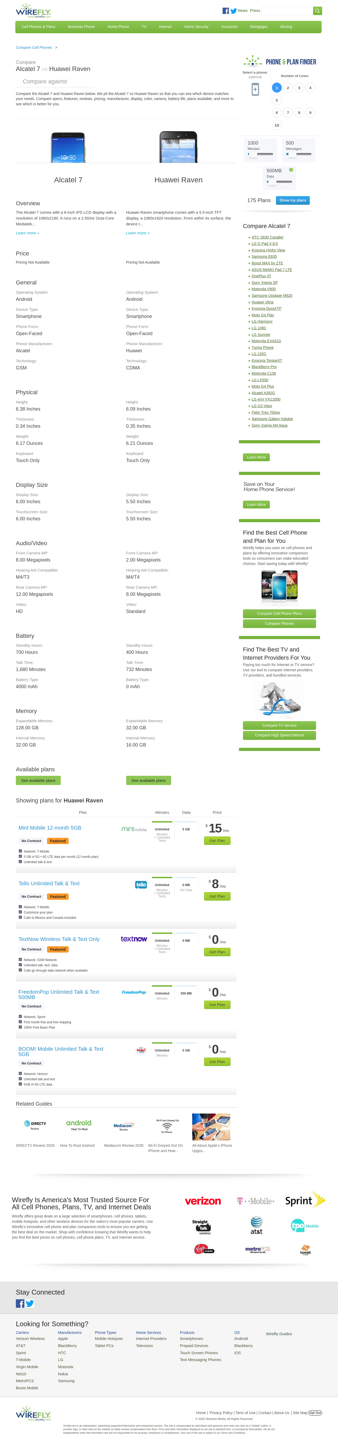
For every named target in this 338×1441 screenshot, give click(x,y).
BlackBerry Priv (264, 337)
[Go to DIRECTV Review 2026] (35, 1127)
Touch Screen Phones (186, 1351)
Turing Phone (263, 318)
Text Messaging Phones (188, 1357)
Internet (165, 27)
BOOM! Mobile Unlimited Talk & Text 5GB (61, 1051)
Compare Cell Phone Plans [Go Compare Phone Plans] (279, 584)
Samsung (62, 1376)
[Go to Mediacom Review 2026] (123, 1127)
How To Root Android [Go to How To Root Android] (77, 1145)
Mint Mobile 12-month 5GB (49, 827)
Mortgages (258, 27)
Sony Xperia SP (265, 253)
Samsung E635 (264, 227)
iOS (222, 1351)
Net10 (20, 1370)
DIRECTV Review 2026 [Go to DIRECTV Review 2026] (35, 1145)
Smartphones (180, 1338)
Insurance (229, 27)
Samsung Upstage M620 (272, 266)
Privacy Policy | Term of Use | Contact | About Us (249, 1408)
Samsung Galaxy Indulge (272, 389)
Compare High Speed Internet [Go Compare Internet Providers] (279, 705)
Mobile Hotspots (103, 1338)
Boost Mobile (26, 1383)
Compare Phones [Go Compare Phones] (279, 594)
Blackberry (227, 1345)
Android (225, 1338)
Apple (59, 1338)
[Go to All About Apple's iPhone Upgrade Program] (211, 1127)
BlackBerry (63, 1345)
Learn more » (27, 233)
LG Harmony (262, 292)
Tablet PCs (99, 1345)
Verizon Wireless (28, 1338)
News (243, 10)
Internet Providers (143, 1338)
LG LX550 (260, 350)
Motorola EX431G (266, 311)
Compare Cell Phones (34, 47)
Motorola (61, 1364)
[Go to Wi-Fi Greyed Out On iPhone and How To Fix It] (167, 1127)
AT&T (20, 1345)
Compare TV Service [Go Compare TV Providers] (279, 695)
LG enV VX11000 (266, 370)
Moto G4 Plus (263, 356)
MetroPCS (24, 1376)
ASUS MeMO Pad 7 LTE (272, 240)
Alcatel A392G (263, 363)
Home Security (196, 27)
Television (136, 1345)
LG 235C (259, 324)
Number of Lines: (295, 76)
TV (144, 27)
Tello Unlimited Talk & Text (49, 883)
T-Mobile (22, 1357)
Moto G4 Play (263, 285)
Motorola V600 (264, 259)
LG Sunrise (261, 305)
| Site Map (299, 1408)
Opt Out (315, 1408)
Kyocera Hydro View (268, 220)
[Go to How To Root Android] (79, 1127)
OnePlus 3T (261, 246)
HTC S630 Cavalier (268, 207)
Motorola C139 (264, 343)
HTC (58, 1351)
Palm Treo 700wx (266, 383)
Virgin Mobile (26, 1364)
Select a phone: (255, 75)
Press (255, 10)
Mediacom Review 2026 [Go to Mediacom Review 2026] (123, 1145)
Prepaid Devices (182, 1345)
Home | (202, 1408)
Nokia (59, 1370)
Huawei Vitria (262, 272)
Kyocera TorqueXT (267, 331)
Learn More (256, 428)
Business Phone (81, 27)
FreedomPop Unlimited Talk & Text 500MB (58, 994)
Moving (286, 27)
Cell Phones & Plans (38, 27)
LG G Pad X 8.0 (265, 214)
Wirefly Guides (261, 1333)
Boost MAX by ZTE (267, 233)
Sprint (20, 1351)
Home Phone (118, 27)
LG (57, 1357)
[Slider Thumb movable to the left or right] (253, 126)
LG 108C (259, 298)
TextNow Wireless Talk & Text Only (59, 939)
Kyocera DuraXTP (266, 279)
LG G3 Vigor (262, 376)
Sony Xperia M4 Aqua (269, 395)
